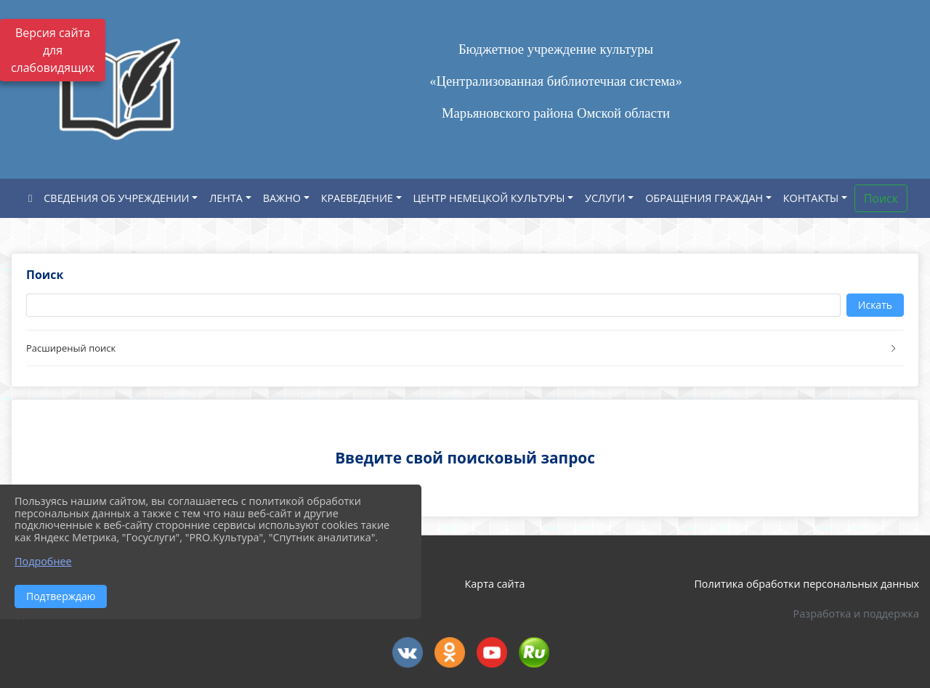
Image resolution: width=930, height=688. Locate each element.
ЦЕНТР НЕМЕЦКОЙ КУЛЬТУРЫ (489, 198)
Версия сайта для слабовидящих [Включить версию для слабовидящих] (52, 50)
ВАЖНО (282, 198)
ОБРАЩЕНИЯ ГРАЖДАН (704, 198)
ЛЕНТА (226, 198)
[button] (465, 348)
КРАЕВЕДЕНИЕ (357, 198)
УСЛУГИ (605, 198)
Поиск (881, 198)
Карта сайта (495, 584)
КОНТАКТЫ (811, 198)
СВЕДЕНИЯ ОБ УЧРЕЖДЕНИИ (116, 198)
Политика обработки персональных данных (806, 584)
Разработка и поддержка (856, 613)
